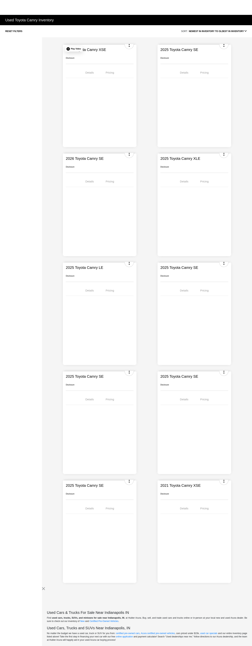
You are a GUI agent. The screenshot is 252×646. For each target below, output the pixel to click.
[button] (73, 48)
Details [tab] (89, 72)
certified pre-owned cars (128, 633)
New (82, 621)
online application (124, 636)
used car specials (208, 633)
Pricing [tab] (110, 72)
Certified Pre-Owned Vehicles (104, 621)
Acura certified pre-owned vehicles (158, 633)
